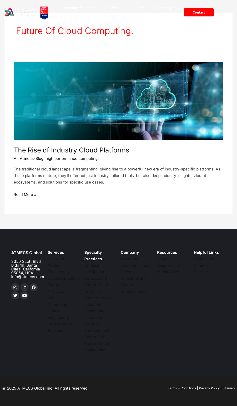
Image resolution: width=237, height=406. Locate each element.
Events (127, 285)
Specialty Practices (81, 8)
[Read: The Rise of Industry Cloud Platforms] (118, 101)
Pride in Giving (134, 278)
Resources (139, 8)
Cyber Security (97, 298)
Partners (201, 272)
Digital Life (57, 259)
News (126, 272)
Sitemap (229, 388)
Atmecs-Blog (31, 158)
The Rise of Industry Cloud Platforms (71, 150)
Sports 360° (95, 337)
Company (166, 8)
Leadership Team (136, 265)
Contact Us (204, 259)
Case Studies (169, 265)
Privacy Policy (209, 388)
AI (16, 158)
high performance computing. (72, 158)
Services (114, 8)
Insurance (93, 317)
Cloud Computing (63, 278)
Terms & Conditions (182, 388)
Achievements (134, 291)
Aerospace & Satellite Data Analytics (96, 285)
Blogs (162, 259)
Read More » (25, 194)
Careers (170, 17)
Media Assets (169, 272)
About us (129, 259)
